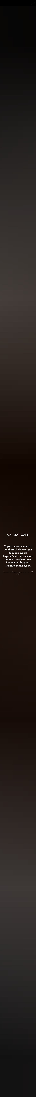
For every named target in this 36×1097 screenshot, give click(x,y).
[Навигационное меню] (32, 3)
